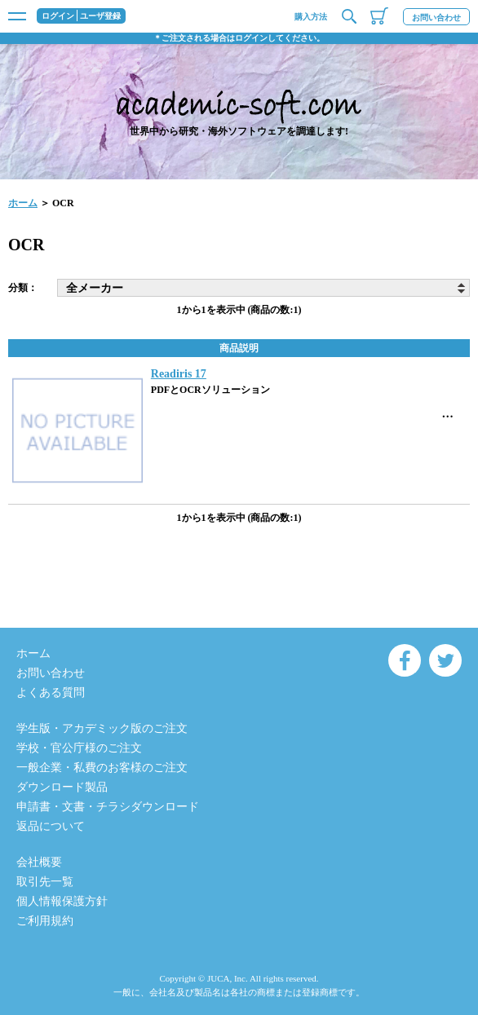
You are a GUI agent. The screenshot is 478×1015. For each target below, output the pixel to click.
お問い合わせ (436, 17)
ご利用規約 (44, 921)
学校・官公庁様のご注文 (79, 748)
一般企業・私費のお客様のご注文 (102, 767)
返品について (50, 826)
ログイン (58, 16)
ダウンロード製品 (62, 787)
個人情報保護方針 (62, 901)
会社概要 (39, 862)
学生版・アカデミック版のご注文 (102, 728)
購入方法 (310, 16)
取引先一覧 (44, 882)
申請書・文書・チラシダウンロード (107, 807)
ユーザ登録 (100, 16)
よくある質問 (50, 692)
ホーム (23, 203)
